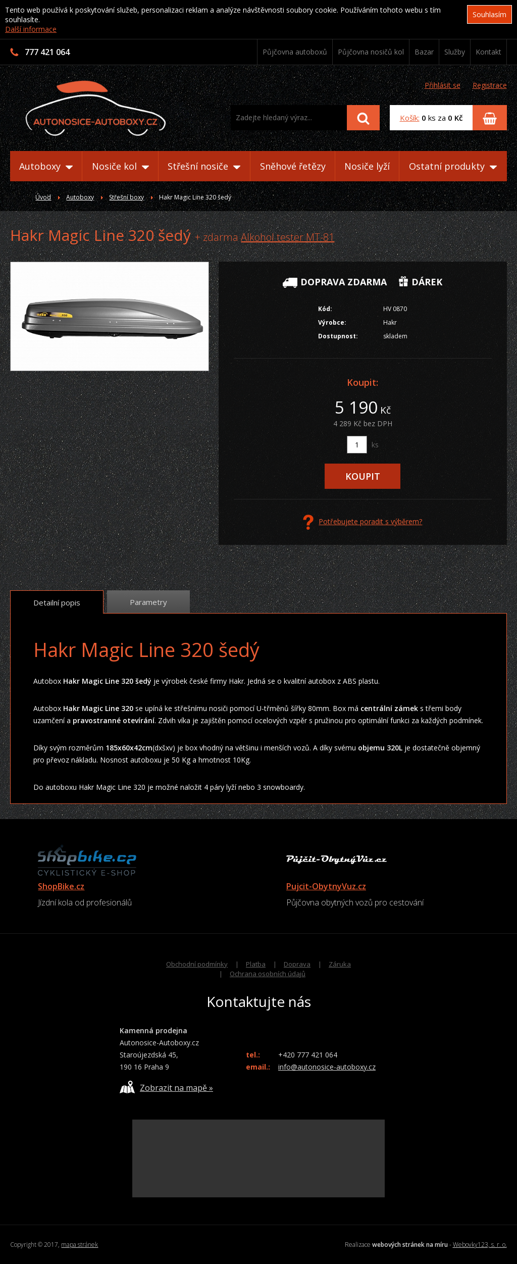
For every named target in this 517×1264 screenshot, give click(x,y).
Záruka (340, 964)
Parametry (148, 602)
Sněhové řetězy (293, 166)
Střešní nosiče (204, 166)
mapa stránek (79, 1244)
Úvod (43, 197)
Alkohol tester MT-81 (287, 237)
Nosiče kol (120, 166)
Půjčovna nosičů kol (371, 52)
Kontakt (488, 52)
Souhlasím (489, 14)
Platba (256, 964)
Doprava (297, 964)
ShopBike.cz (61, 886)
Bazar (424, 52)
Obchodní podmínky (197, 964)
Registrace (490, 85)
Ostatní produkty (453, 166)
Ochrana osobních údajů (267, 973)
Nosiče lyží (367, 166)
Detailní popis (56, 602)
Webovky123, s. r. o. (480, 1244)
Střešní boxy (126, 197)
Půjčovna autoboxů (295, 52)
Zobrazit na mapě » (166, 1087)
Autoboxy (46, 166)
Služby (454, 52)
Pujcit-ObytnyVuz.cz (326, 886)
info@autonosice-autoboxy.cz (327, 1067)
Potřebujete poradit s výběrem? (362, 522)
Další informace (31, 29)
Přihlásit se (442, 85)
